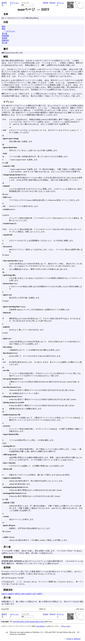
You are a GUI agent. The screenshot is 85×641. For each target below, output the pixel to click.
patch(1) (29, 594)
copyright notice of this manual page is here (28, 621)
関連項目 (5, 40)
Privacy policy (65, 626)
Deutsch (52, 3)
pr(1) (34, 594)
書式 (3, 26)
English (45, 3)
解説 (3, 29)
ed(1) (23, 594)
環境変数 (5, 36)
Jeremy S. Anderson (73, 639)
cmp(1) (4, 594)
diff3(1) (17, 594)
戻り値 (4, 33)
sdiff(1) (39, 594)
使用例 (4, 38)
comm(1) (11, 594)
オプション (10, 31)
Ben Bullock (41, 626)
